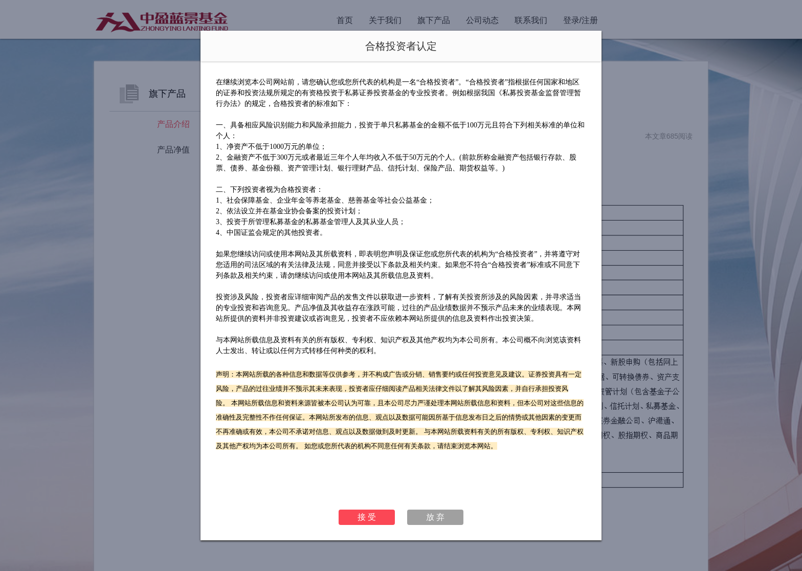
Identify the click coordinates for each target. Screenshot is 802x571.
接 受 (367, 517)
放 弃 (435, 517)
